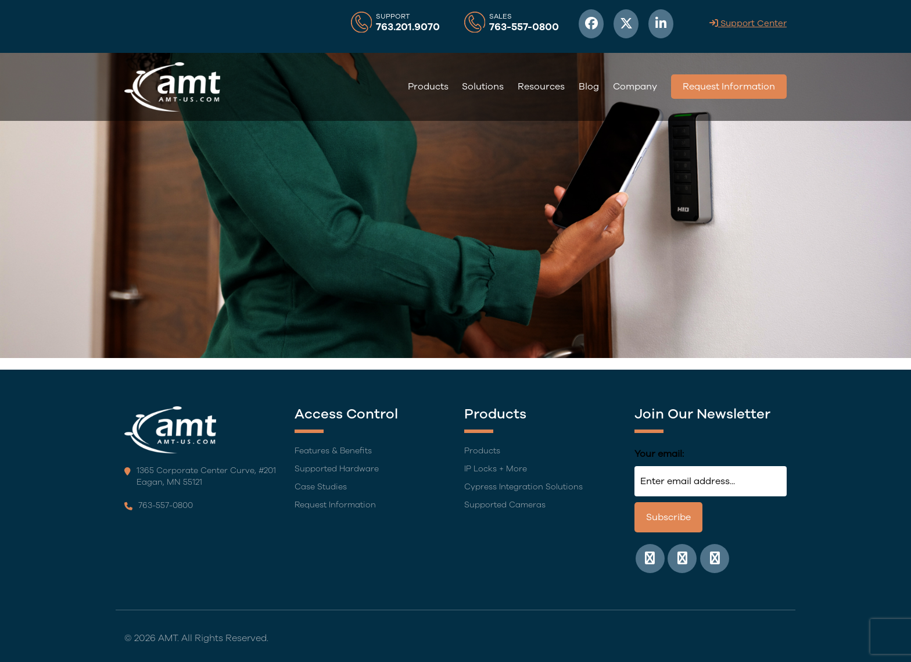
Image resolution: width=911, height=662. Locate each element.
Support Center (748, 23)
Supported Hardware (337, 468)
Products (428, 86)
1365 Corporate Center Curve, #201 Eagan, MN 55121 (200, 476)
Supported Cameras (505, 504)
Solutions (483, 86)
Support (393, 16)
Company (635, 86)
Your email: (659, 454)
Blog (589, 86)
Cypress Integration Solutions (523, 486)
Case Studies (321, 486)
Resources (541, 86)
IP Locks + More (495, 468)
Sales (500, 16)
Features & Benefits (333, 450)
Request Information (729, 86)
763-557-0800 (524, 27)
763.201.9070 (408, 27)
